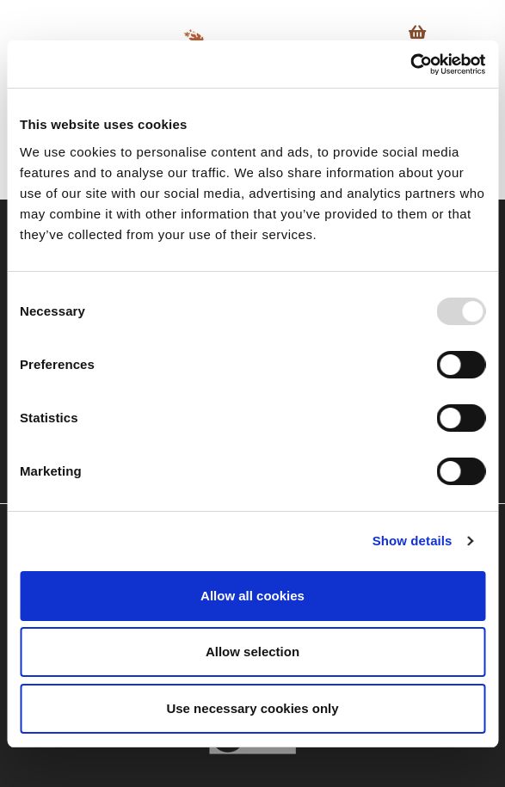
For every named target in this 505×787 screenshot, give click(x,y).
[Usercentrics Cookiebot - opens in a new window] (410, 64)
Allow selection (252, 651)
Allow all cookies (252, 595)
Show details (413, 540)
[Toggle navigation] (470, 36)
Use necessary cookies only (252, 708)
